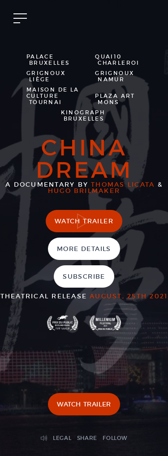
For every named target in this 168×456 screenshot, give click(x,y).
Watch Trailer (84, 221)
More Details (84, 249)
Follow (115, 438)
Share (87, 438)
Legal (62, 438)
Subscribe (84, 276)
